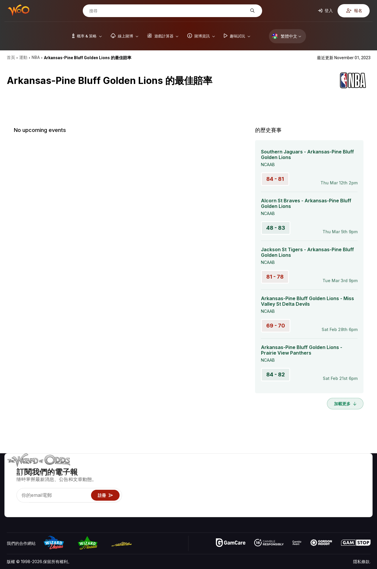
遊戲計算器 (294, 478)
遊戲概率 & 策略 (299, 469)
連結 (333, 486)
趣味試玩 (292, 495)
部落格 (360, 478)
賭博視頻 (362, 469)
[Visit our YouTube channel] (12, 505)
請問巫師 (292, 512)
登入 (325, 10)
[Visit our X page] (25, 505)
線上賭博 (292, 503)
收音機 (335, 503)
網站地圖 (362, 486)
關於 (333, 469)
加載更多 (345, 403)
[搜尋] (168, 11)
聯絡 (333, 478)
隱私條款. (362, 561)
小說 (358, 495)
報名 (354, 10)
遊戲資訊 (292, 486)
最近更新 (337, 495)
